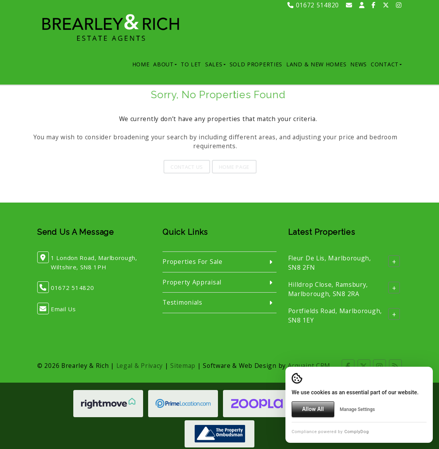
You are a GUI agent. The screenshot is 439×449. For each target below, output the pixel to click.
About (165, 64)
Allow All (313, 409)
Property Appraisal (191, 282)
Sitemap (182, 365)
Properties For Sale (192, 261)
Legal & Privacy (139, 365)
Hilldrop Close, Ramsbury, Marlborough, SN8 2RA (328, 289)
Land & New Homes (316, 64)
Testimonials (182, 302)
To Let (191, 64)
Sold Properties (256, 64)
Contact (386, 64)
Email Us (63, 309)
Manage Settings (357, 409)
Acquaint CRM (309, 365)
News (358, 64)
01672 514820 (313, 5)
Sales (215, 64)
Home (141, 64)
